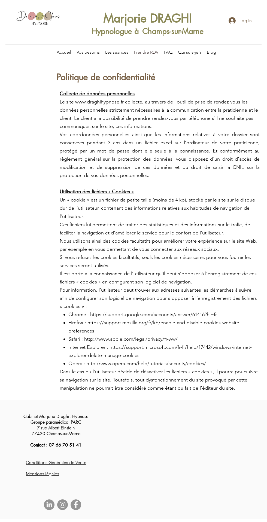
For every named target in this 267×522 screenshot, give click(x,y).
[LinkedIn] (49, 504)
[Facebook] (76, 504)
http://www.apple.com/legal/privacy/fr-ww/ (131, 339)
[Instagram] (62, 504)
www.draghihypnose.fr (99, 102)
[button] (88, 52)
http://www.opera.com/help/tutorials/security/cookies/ (146, 364)
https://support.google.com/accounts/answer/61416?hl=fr (153, 315)
